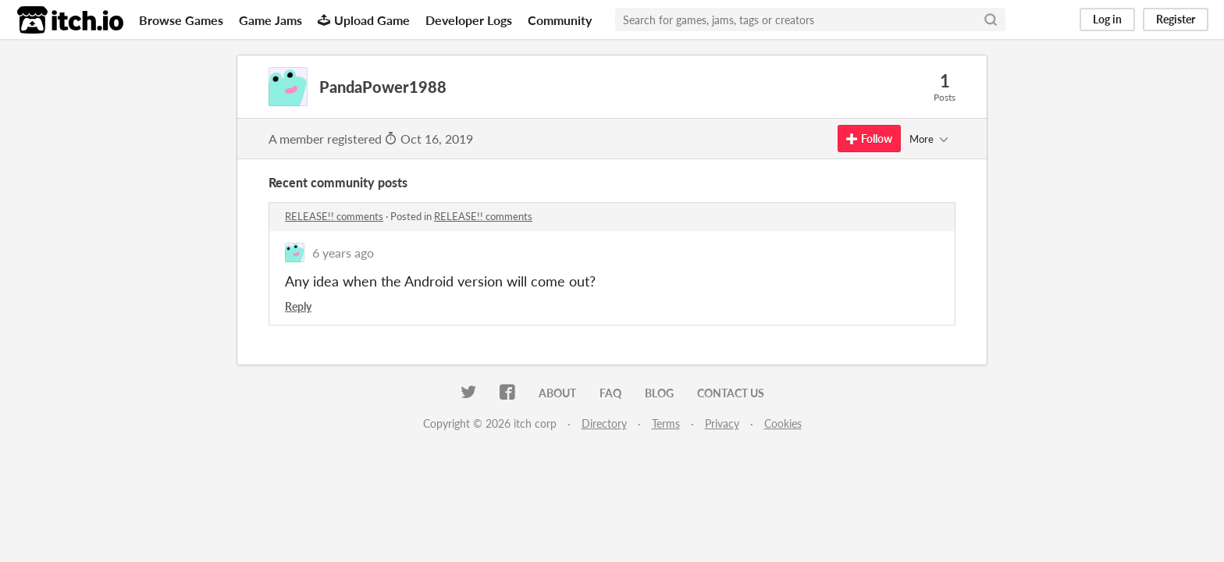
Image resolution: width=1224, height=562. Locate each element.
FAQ (610, 393)
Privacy (722, 423)
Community (560, 19)
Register (1175, 19)
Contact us (730, 393)
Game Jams (270, 19)
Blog (659, 393)
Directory (604, 423)
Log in (1107, 19)
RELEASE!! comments (334, 216)
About (557, 393)
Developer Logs (468, 19)
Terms (666, 423)
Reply (298, 306)
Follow (869, 138)
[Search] (990, 19)
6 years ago (343, 252)
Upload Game (364, 19)
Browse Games (181, 19)
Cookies (783, 423)
